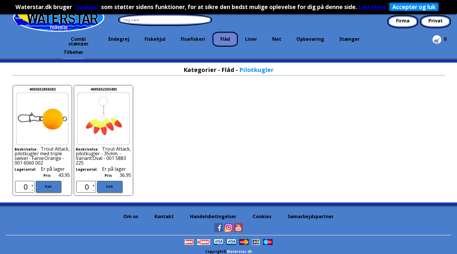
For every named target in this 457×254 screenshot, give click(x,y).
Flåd (225, 39)
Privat (435, 20)
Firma (402, 20)
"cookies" (86, 7)
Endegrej (118, 39)
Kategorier (200, 70)
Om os (130, 216)
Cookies (262, 216)
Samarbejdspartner (311, 216)
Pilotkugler (256, 70)
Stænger (349, 39)
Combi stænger (78, 41)
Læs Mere (372, 7)
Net (276, 39)
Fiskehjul (155, 39)
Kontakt (164, 216)
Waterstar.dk (239, 251)
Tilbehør (73, 52)
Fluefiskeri (193, 39)
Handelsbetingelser (213, 216)
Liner (251, 39)
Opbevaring (310, 39)
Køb (48, 187)
